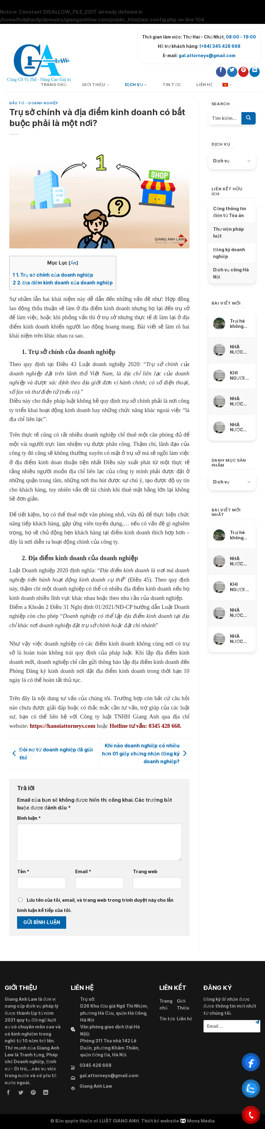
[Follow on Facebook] (221, 72)
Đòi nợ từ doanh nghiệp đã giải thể (51, 753)
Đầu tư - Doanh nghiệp (33, 103)
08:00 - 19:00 (241, 36)
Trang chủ (165, 1004)
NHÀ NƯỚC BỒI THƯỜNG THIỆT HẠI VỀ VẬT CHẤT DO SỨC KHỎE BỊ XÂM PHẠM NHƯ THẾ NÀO (240, 349)
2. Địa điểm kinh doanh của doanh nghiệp (63, 283)
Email (83, 871)
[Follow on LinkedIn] (254, 72)
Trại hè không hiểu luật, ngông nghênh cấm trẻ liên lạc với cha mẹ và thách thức (240, 323)
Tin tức (171, 84)
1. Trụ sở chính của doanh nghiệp (53, 275)
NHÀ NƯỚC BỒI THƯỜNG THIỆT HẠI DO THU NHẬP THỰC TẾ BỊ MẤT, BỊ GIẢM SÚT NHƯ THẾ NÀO (240, 401)
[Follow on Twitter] (232, 72)
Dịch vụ (136, 85)
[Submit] (248, 118)
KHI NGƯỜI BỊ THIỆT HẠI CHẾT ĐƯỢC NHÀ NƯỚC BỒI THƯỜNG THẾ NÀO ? (240, 375)
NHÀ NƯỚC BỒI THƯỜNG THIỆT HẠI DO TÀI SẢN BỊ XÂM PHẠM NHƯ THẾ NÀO (240, 427)
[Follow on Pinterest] (243, 72)
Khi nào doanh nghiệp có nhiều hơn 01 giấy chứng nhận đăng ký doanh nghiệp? (146, 753)
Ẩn (73, 263)
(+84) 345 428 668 (219, 46)
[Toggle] (249, 160)
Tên (23, 871)
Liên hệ (204, 84)
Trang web (145, 871)
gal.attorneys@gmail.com (207, 55)
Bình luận (29, 818)
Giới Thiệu (95, 85)
